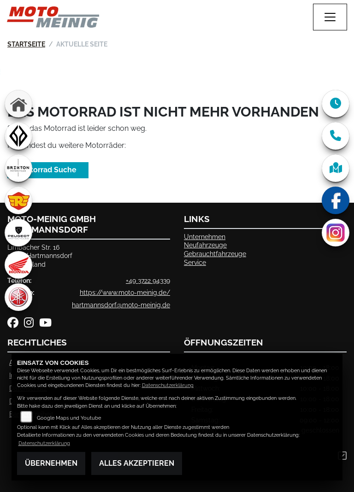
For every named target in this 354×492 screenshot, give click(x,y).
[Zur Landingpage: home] (18, 103)
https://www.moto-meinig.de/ (125, 292)
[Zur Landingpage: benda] (18, 136)
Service (195, 262)
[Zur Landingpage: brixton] (18, 168)
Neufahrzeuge (205, 245)
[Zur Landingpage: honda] (18, 265)
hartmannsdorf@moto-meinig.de (121, 305)
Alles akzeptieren (136, 463)
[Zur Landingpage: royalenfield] (18, 200)
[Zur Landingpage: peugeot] (18, 232)
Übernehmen (51, 463)
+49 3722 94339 (148, 280)
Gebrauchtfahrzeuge (215, 254)
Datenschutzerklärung (168, 385)
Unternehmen (204, 236)
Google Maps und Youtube (69, 418)
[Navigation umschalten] (330, 17)
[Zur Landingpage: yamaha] (18, 297)
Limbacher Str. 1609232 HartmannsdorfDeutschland (39, 255)
